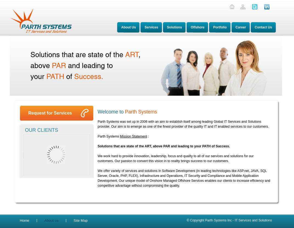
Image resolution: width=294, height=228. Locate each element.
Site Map (80, 220)
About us (51, 220)
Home (24, 220)
